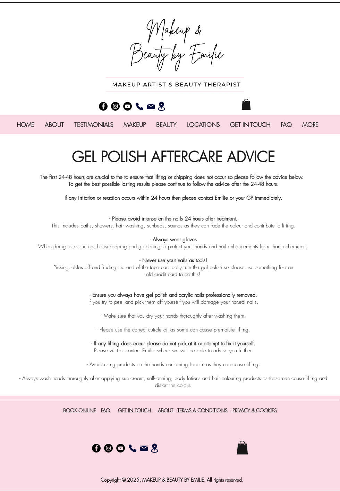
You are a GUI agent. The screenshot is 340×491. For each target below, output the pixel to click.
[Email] (150, 106)
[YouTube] (127, 106)
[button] (246, 104)
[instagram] (115, 106)
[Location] (161, 106)
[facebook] (103, 106)
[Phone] (139, 106)
